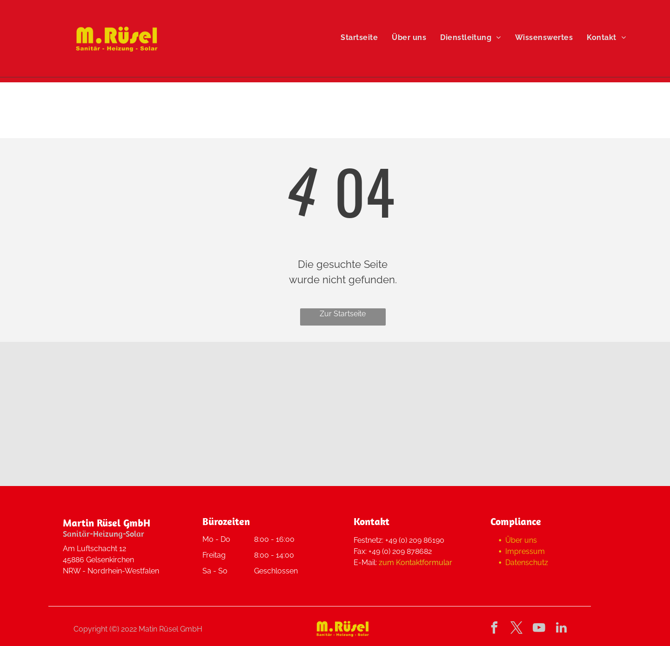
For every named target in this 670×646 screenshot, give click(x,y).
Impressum (525, 551)
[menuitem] (359, 37)
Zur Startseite (343, 313)
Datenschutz (526, 562)
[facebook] (494, 629)
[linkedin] (561, 629)
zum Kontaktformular (415, 562)
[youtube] (539, 629)
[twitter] (517, 629)
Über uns (521, 540)
